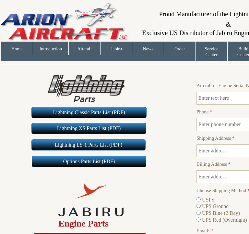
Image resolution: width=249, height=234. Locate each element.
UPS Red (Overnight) (221, 220)
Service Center (211, 51)
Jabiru (116, 48)
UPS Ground (212, 206)
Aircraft (84, 48)
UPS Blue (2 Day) (218, 213)
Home (16, 48)
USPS (205, 199)
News (148, 48)
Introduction (51, 48)
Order (179, 48)
